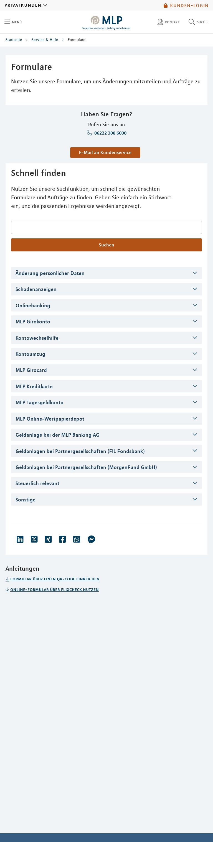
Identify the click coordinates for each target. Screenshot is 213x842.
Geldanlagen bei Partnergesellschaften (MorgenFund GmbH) (86, 467)
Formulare (76, 39)
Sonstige (26, 499)
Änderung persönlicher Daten (50, 273)
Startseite (14, 39)
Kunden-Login (186, 5)
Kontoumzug (30, 354)
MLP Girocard (31, 370)
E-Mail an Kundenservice (105, 152)
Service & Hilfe (45, 39)
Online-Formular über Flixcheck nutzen (54, 589)
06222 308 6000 (109, 133)
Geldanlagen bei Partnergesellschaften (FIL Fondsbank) (80, 451)
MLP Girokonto (33, 321)
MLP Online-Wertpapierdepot (50, 419)
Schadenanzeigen (36, 289)
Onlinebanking (33, 305)
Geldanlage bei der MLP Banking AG (58, 435)
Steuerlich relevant (37, 483)
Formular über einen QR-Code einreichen (55, 578)
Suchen (106, 245)
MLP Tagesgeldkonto (40, 402)
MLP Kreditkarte (34, 386)
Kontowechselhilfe (37, 338)
